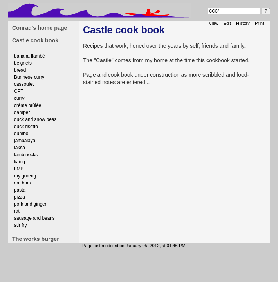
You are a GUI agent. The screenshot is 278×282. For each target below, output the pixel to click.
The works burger (35, 239)
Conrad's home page (39, 28)
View (213, 23)
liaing (19, 161)
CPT (18, 91)
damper (22, 112)
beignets (23, 63)
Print (259, 23)
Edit (227, 23)
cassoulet (24, 84)
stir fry (20, 225)
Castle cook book (35, 40)
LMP (18, 169)
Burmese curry (29, 77)
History (243, 23)
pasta (19, 190)
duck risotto (26, 126)
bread (20, 70)
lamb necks (26, 154)
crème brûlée (27, 105)
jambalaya (24, 140)
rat (17, 211)
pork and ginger (30, 204)
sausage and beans (34, 218)
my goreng (25, 176)
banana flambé (29, 56)
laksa (19, 147)
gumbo (21, 133)
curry (19, 98)
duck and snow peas (35, 119)
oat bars (22, 183)
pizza (19, 197)
